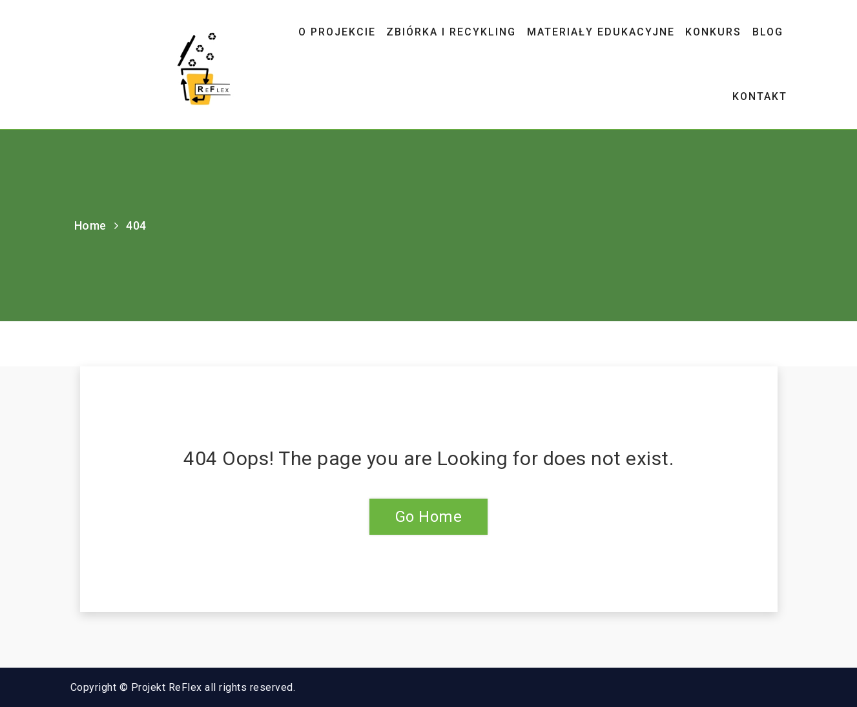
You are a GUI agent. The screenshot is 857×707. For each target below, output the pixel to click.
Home (90, 225)
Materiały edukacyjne (601, 32)
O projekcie (337, 32)
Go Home (428, 517)
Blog (767, 32)
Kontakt (759, 96)
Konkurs (713, 32)
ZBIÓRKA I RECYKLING (451, 32)
